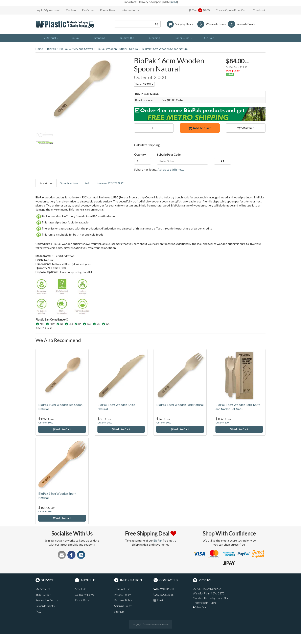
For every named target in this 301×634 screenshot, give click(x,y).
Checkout (259, 10)
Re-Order (88, 10)
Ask (87, 183)
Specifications (69, 183)
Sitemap (119, 611)
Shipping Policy (123, 606)
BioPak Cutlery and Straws (76, 48)
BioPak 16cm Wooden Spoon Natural (165, 48)
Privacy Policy (122, 594)
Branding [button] (101, 38)
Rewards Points (45, 606)
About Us (80, 589)
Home (39, 48)
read (174, 2)
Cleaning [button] (156, 38)
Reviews (110, 183)
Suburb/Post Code (169, 154)
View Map (200, 607)
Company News (84, 594)
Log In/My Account (48, 10)
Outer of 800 (221, 422)
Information (130, 10)
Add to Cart (200, 128)
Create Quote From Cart (231, 10)
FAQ (38, 611)
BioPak (51, 48)
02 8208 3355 (164, 594)
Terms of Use (122, 589)
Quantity (140, 154)
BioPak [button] (76, 38)
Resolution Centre (47, 600)
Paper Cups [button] (183, 38)
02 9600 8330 (164, 589)
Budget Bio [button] (128, 38)
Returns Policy (123, 600)
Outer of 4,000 (45, 422)
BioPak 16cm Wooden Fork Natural (180, 405)
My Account (43, 589)
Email (158, 600)
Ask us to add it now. (171, 169)
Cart (199, 10)
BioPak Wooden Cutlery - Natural (117, 48)
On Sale (71, 10)
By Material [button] (50, 38)
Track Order (43, 594)
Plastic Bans (107, 10)
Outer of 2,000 (104, 422)
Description (46, 183)
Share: (144, 84)
